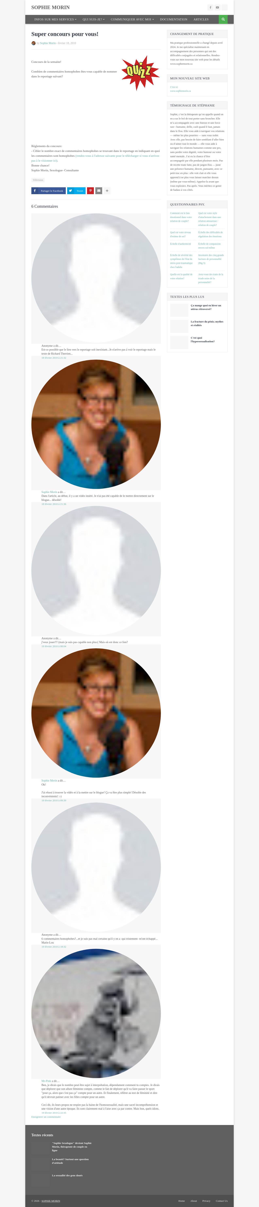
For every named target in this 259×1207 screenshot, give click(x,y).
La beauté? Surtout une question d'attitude (70, 1161)
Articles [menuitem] (201, 19)
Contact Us (222, 1200)
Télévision (38, 180)
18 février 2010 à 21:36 (53, 504)
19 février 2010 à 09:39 (53, 800)
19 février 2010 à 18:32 (53, 946)
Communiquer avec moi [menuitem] (131, 19)
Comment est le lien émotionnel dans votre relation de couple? (181, 217)
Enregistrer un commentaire (46, 1116)
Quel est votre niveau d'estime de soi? (180, 234)
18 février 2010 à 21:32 (53, 357)
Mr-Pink (46, 1081)
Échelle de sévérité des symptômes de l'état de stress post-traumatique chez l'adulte (181, 261)
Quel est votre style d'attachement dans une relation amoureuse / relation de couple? (209, 219)
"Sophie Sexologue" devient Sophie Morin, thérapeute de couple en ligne (71, 1147)
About (193, 1200)
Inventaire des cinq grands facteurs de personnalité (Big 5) (211, 259)
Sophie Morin (48, 43)
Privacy (206, 1200)
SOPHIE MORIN (50, 7)
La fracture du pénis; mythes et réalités (207, 323)
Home (181, 1200)
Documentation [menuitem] (173, 19)
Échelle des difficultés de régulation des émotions (210, 234)
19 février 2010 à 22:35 (53, 1112)
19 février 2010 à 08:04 (53, 646)
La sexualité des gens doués (67, 1175)
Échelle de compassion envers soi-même (209, 245)
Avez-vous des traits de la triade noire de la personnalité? (210, 278)
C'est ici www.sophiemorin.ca (180, 89)
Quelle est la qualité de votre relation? (181, 276)
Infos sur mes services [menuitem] (54, 19)
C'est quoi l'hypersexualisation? (203, 339)
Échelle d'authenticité (180, 243)
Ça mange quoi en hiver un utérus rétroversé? (206, 307)
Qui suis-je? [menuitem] (92, 19)
